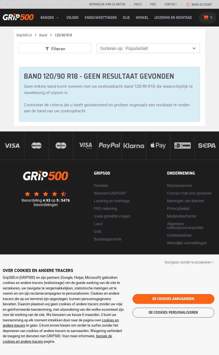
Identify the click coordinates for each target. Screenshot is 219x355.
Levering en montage (173, 18)
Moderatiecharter (182, 216)
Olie (126, 18)
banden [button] (50, 18)
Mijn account (198, 5)
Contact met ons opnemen (189, 193)
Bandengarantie (107, 239)
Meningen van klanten (107, 4)
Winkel (142, 18)
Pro (153, 4)
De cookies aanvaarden (173, 299)
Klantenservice (179, 185)
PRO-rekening (105, 208)
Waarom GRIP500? (110, 193)
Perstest (101, 185)
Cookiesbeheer (179, 235)
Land (98, 223)
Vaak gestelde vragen (112, 216)
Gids (98, 231)
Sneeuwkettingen (101, 18)
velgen (72, 18)
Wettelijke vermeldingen (187, 242)
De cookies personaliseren (173, 313)
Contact (170, 4)
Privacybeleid (178, 208)
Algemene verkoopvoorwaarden (185, 225)
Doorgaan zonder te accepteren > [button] (189, 262)
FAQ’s (138, 4)
